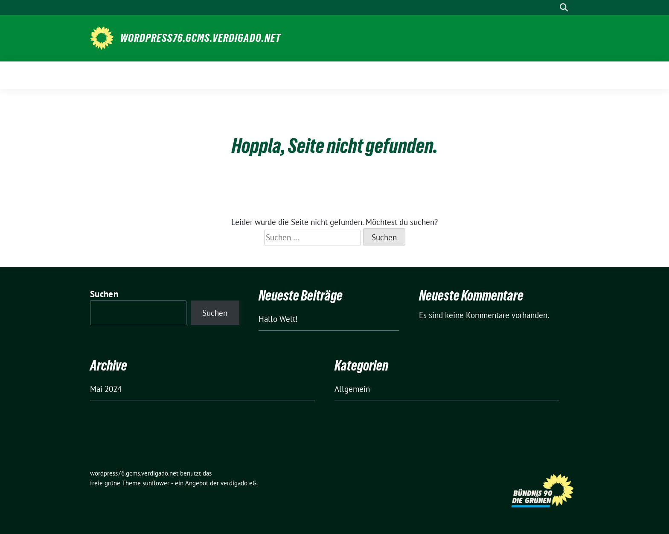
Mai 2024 (106, 389)
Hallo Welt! (278, 319)
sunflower (156, 483)
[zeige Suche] (564, 7)
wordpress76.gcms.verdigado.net (200, 38)
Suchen (104, 294)
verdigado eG (238, 483)
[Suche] (552, 7)
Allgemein (352, 389)
